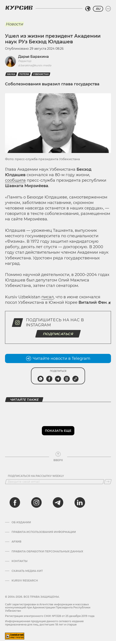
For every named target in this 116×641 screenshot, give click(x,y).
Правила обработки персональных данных (47, 551)
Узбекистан (41, 74)
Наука (11, 74)
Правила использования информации (44, 532)
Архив (16, 541)
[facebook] (15, 502)
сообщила (15, 180)
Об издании (21, 522)
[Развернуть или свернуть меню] (108, 9)
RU (98, 9)
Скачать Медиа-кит (27, 571)
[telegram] (58, 502)
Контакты (19, 561)
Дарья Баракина (33, 56)
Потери (24, 74)
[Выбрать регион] (88, 9)
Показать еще (58, 431)
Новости (14, 24)
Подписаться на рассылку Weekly (36, 476)
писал (47, 297)
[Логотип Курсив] (19, 7)
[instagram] (36, 502)
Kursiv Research (25, 580)
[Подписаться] (108, 481)
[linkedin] (79, 502)
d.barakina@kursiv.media (34, 65)
